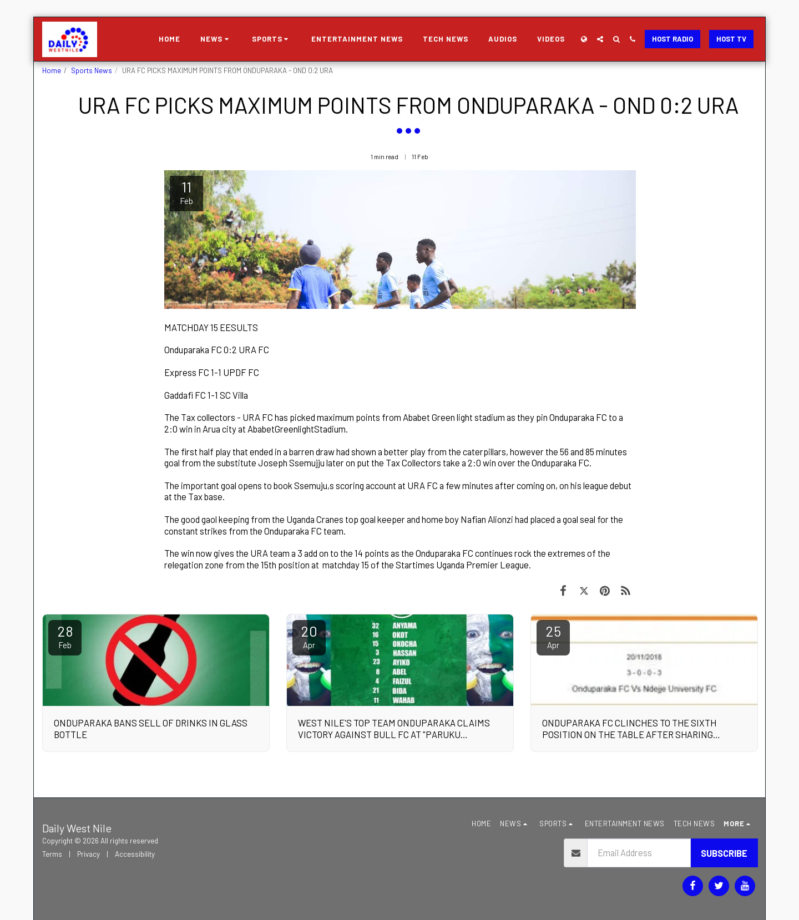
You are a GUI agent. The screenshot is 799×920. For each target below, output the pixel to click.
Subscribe (724, 852)
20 (309, 636)
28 (65, 636)
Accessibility (135, 854)
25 (553, 636)
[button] (216, 39)
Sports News (91, 70)
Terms (52, 854)
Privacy (88, 854)
